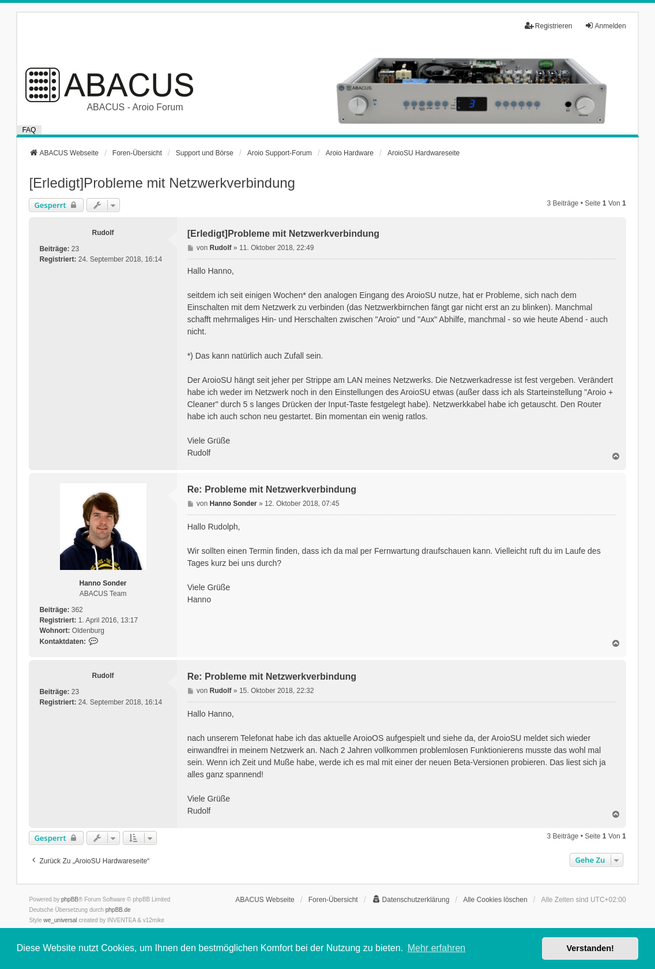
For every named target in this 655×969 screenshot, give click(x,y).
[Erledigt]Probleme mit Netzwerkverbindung (162, 183)
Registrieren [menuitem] (549, 25)
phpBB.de (118, 910)
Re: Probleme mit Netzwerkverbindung (271, 489)
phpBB (69, 899)
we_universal (60, 920)
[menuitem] (411, 900)
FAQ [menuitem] (29, 130)
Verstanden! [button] (590, 948)
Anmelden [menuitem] (605, 25)
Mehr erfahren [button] (437, 948)
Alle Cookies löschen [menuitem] (495, 900)
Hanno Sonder (103, 583)
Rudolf (103, 233)
